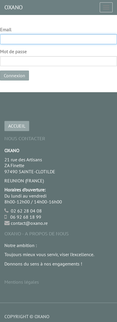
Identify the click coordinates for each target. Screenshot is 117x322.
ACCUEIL (16, 126)
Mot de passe (13, 51)
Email (5, 29)
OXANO (13, 7)
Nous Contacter (24, 138)
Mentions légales (21, 282)
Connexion (14, 75)
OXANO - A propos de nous (36, 233)
